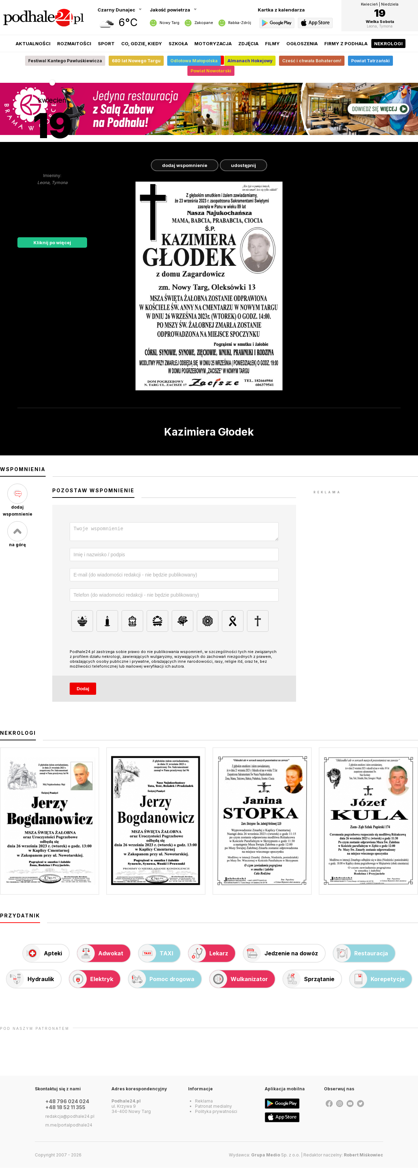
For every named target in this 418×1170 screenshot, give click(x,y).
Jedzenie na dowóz (280, 955)
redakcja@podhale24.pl (69, 1118)
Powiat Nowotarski (211, 70)
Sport (106, 43)
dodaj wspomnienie (184, 165)
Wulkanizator (239, 981)
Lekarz (208, 955)
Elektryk (91, 981)
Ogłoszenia (302, 43)
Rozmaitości (74, 43)
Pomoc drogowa (161, 981)
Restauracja (360, 955)
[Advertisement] (366, 539)
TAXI (156, 955)
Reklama (204, 1103)
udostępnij (243, 165)
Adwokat (100, 955)
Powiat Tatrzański (370, 60)
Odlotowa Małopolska (194, 60)
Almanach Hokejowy (249, 60)
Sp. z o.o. (275, 1157)
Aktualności (33, 43)
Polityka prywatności (216, 1113)
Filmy (272, 43)
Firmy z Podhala (345, 43)
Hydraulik (30, 981)
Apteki (42, 955)
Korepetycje (377, 981)
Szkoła (178, 43)
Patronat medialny (213, 1108)
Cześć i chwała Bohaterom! (311, 60)
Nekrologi (388, 43)
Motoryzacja (213, 43)
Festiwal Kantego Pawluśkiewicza (65, 60)
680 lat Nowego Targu (136, 60)
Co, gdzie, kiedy (141, 43)
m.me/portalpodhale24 (68, 1127)
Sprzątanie (308, 981)
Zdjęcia (248, 43)
